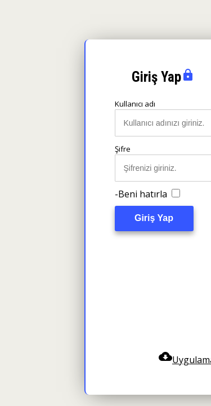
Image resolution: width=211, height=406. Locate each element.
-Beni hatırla (147, 194)
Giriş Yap (153, 218)
